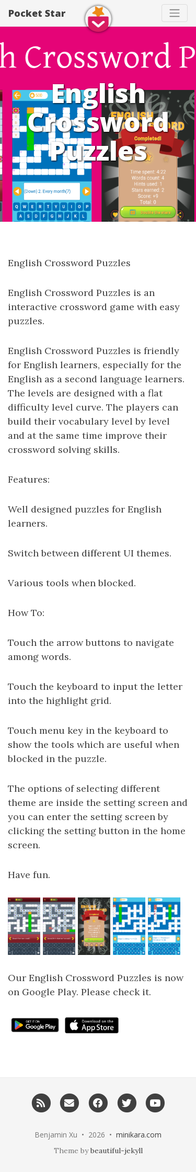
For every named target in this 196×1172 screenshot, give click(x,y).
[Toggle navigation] (175, 13)
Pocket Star (36, 13)
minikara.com (139, 1135)
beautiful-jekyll (116, 1150)
